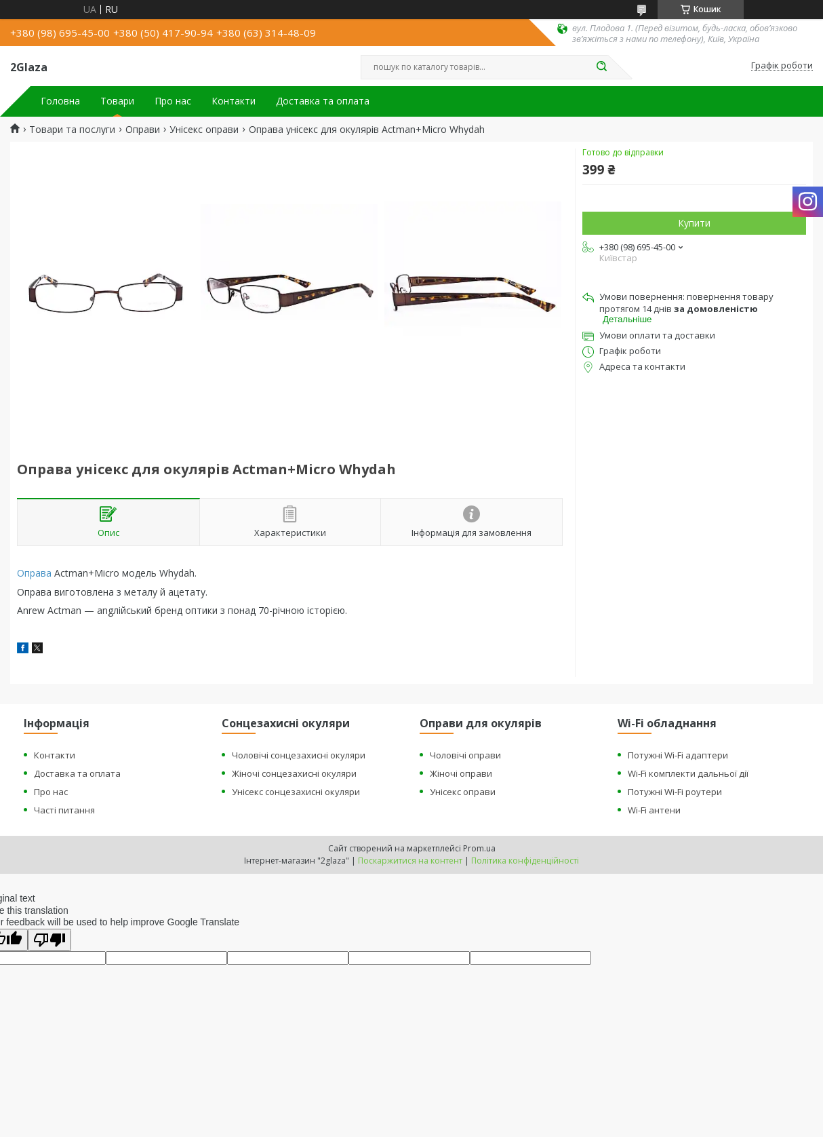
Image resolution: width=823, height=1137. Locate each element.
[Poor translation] (49, 940)
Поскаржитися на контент (410, 860)
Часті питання (64, 810)
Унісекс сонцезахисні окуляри (296, 792)
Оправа (34, 572)
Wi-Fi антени (654, 810)
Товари (117, 101)
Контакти (234, 101)
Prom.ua (479, 848)
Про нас (173, 101)
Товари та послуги (72, 129)
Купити (694, 222)
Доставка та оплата (322, 101)
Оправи (142, 129)
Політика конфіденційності (525, 860)
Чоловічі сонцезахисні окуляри (298, 755)
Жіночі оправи (461, 773)
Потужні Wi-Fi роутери (675, 792)
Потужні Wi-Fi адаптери (678, 755)
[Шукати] (601, 67)
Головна (60, 101)
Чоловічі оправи (465, 755)
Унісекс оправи (204, 129)
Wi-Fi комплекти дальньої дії (688, 773)
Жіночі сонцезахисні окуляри (294, 773)
